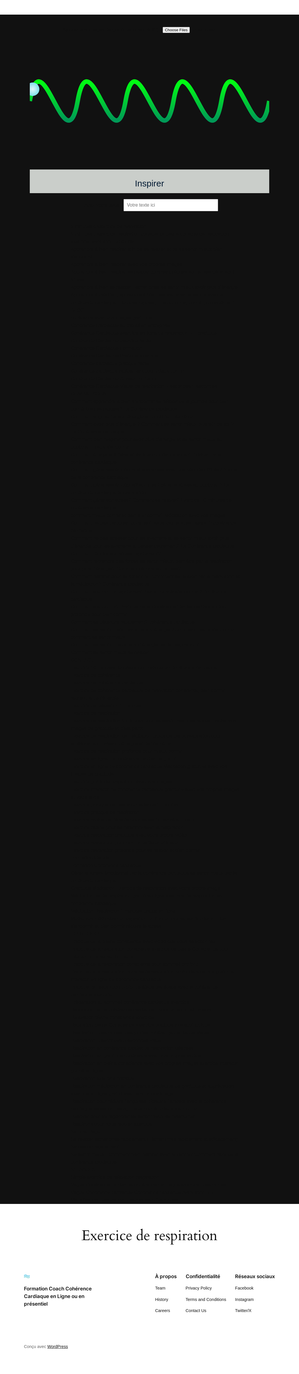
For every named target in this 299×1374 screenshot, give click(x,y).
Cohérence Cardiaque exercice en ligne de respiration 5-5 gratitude (144, 333)
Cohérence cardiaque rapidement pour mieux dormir (127, 371)
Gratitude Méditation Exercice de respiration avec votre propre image (145, 888)
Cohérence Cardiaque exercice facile (111, 340)
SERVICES (83, 1169)
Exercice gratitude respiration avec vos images (121, 781)
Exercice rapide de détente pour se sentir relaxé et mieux (132, 820)
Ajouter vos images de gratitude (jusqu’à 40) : (111, 29)
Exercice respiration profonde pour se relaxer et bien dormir (135, 850)
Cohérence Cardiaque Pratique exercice (114, 356)
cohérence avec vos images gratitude (111, 318)
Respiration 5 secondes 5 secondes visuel (116, 1040)
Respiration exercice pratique (102, 1078)
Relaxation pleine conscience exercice (112, 1017)
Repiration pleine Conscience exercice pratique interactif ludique (140, 1025)
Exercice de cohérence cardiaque (107, 683)
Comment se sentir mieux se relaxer (110, 652)
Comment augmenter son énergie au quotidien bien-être (131, 416)
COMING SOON (89, 394)
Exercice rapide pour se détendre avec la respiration (127, 827)
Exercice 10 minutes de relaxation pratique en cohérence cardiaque (144, 667)
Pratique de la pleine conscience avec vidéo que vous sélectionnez (143, 941)
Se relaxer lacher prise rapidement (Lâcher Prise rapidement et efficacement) (154, 1139)
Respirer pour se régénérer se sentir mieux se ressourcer (133, 1116)
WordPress (57, 1346)
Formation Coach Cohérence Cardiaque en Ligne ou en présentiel (58, 1296)
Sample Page (85, 1131)
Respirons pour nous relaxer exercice (111, 1124)
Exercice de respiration (96, 713)
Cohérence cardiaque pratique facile (110, 363)
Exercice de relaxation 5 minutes (106, 705)
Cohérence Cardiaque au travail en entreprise (120, 325)
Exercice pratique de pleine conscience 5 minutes (124, 804)
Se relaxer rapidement (95, 1147)
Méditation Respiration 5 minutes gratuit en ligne (123, 911)
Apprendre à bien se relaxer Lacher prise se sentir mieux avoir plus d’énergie (154, 287)
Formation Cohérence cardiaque (106, 865)
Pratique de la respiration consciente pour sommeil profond (135, 964)
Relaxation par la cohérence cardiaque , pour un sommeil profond (142, 1010)
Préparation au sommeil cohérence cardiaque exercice (130, 1002)
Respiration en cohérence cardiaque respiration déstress (132, 1048)
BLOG (77, 310)
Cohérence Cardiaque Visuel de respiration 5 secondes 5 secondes (144, 386)
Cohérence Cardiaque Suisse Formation (114, 378)
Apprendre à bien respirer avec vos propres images (126, 264)
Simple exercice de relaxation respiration (115, 1177)
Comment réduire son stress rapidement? (116, 553)
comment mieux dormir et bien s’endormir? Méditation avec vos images (148, 515)
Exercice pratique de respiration (105, 812)
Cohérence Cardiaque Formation (106, 348)
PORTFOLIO (85, 934)
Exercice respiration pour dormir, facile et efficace (124, 842)
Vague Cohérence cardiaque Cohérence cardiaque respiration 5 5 (142, 1192)
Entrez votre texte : (101, 205)
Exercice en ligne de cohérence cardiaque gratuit (124, 759)
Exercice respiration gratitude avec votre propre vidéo (129, 835)
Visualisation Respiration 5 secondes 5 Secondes (124, 1200)
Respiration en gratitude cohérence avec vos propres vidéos (136, 1055)
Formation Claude (90, 858)
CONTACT (82, 660)
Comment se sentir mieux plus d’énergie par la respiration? (135, 645)
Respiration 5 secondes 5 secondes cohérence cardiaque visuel (140, 1033)
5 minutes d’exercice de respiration (108, 226)
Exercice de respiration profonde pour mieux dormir (126, 751)
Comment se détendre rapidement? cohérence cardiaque (133, 622)
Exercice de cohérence (96, 675)
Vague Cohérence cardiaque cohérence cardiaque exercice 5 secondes (148, 1185)
